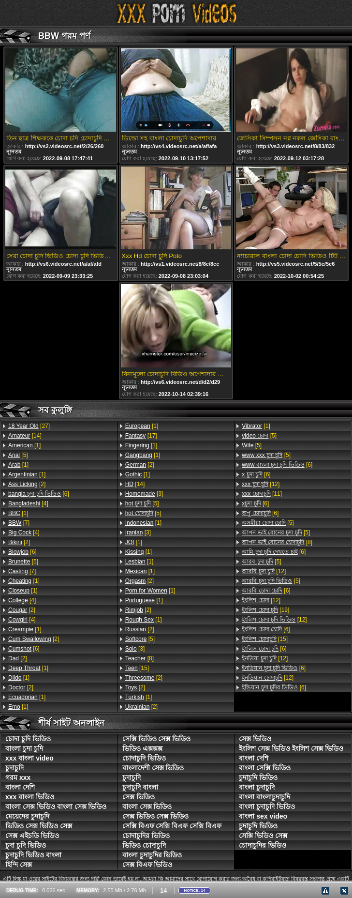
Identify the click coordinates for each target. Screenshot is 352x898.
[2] (26, 484)
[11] (262, 493)
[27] (29, 426)
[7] (18, 522)
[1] (24, 445)
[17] (141, 435)
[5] (18, 455)
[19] (265, 610)
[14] (25, 435)
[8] (139, 658)
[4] (28, 503)
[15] (137, 668)
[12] (260, 484)
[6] (38, 493)
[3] (144, 493)
